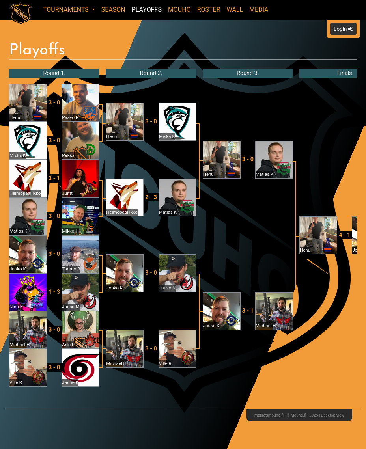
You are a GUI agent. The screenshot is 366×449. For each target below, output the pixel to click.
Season (113, 9)
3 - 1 (54, 178)
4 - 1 (344, 235)
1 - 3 (54, 292)
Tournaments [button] (66, 9)
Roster (208, 9)
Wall (235, 9)
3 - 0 (54, 102)
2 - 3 (151, 197)
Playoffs (147, 9)
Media (259, 9)
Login (343, 29)
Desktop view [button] (332, 415)
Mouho (179, 9)
